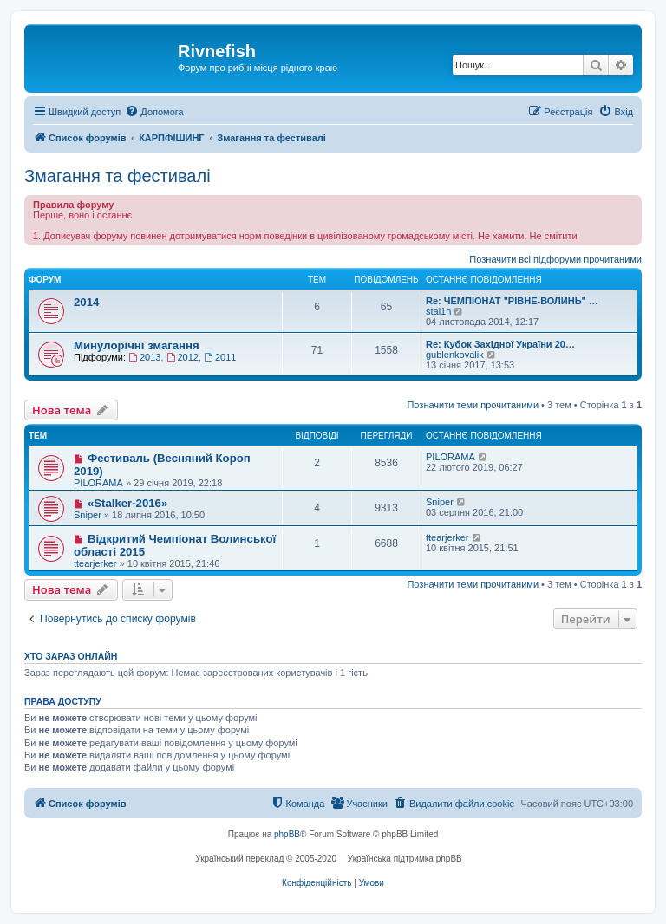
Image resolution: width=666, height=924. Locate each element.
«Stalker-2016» (127, 503)
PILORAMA (98, 483)
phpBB (287, 834)
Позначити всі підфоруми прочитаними (555, 259)
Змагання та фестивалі (117, 175)
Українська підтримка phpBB (405, 858)
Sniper (87, 515)
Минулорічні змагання (136, 345)
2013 (144, 357)
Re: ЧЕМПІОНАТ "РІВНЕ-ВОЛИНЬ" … (512, 301)
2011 (220, 357)
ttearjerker (95, 563)
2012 (182, 357)
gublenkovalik (455, 354)
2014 (86, 302)
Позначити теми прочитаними (473, 405)
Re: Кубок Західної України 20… (500, 344)
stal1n (438, 311)
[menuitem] (154, 111)
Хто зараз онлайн (70, 656)
